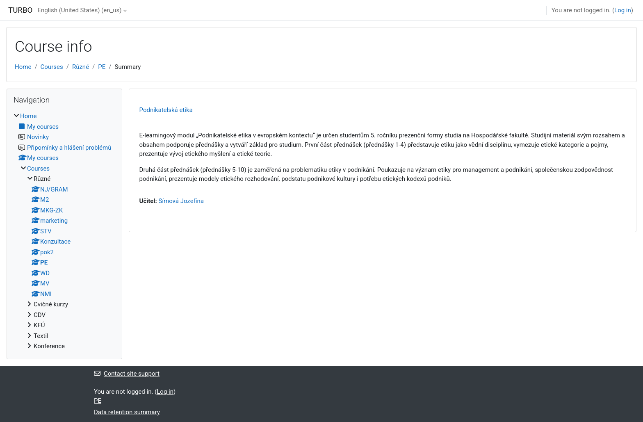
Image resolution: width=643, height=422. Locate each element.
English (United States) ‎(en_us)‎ (79, 10)
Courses (52, 67)
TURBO (20, 10)
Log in (622, 10)
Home (23, 67)
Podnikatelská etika (166, 110)
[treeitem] (64, 231)
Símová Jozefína (181, 201)
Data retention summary (127, 412)
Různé (80, 67)
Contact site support (127, 373)
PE (101, 67)
